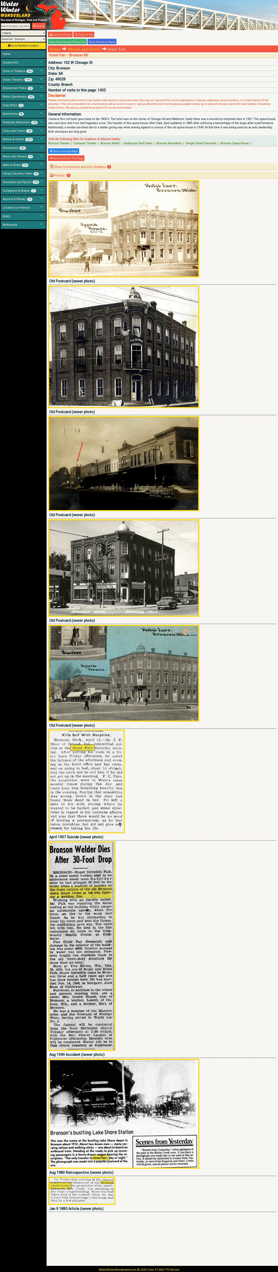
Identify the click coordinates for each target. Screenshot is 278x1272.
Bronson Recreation (169, 143)
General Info (10, 62)
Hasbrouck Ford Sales (137, 143)
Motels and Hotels (84, 49)
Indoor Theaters (17, 80)
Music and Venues (18, 156)
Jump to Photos (61, 34)
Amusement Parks (18, 88)
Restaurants (14, 148)
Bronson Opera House (234, 143)
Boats (6, 216)
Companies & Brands (19, 191)
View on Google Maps (64, 151)
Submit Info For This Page (66, 158)
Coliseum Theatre (84, 143)
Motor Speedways (18, 97)
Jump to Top (84, 34)
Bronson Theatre (59, 143)
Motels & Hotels (18, 139)
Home (6, 54)
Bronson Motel (109, 143)
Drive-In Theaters (18, 71)
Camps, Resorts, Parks (21, 173)
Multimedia (10, 225)
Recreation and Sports (21, 182)
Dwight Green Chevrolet (201, 143)
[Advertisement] (160, 1239)
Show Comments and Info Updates (80, 167)
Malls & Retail (15, 165)
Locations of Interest (16, 207)
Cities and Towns (18, 131)
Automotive (13, 114)
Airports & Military (17, 199)
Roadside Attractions (20, 122)
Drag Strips (13, 105)
